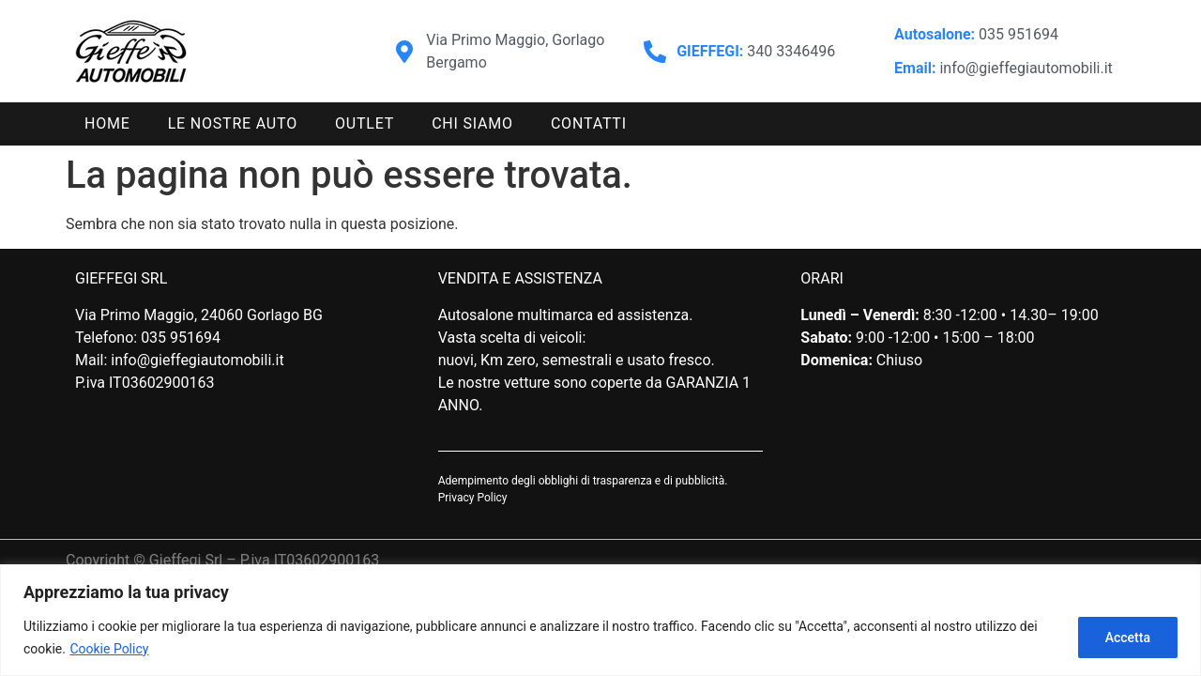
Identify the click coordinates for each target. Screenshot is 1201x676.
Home (107, 123)
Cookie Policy (108, 648)
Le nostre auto (232, 123)
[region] (600, 620)
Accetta (1127, 637)
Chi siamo (472, 123)
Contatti (589, 123)
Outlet (364, 123)
